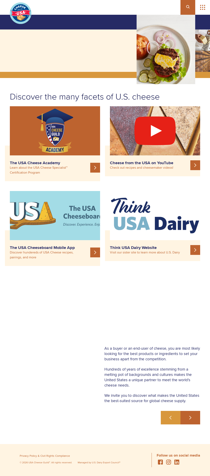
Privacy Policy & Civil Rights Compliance (45, 456)
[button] (202, 7)
